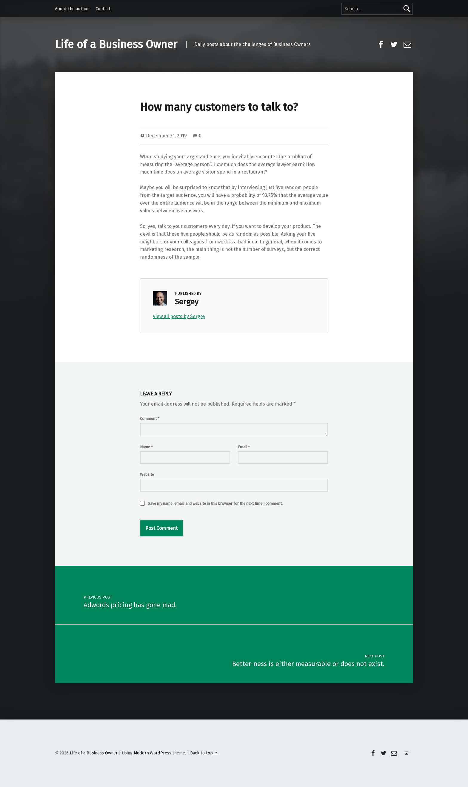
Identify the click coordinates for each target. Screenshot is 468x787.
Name (146, 447)
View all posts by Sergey (179, 316)
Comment (149, 418)
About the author (72, 8)
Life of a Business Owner (116, 44)
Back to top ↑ (204, 753)
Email (244, 447)
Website (147, 474)
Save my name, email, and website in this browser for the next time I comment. (215, 503)
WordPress (160, 753)
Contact (103, 8)
